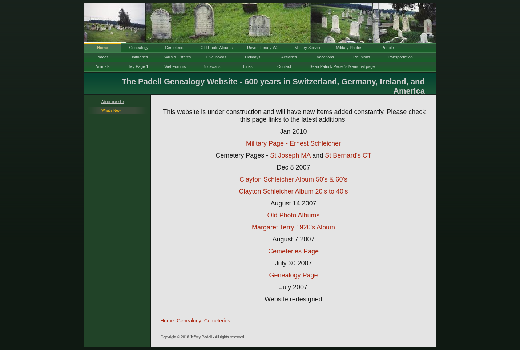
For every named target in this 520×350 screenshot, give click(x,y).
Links (248, 66)
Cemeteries (175, 47)
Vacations (325, 57)
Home (102, 47)
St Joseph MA (290, 155)
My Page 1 (139, 66)
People (388, 47)
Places (102, 57)
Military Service (308, 47)
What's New (111, 111)
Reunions (361, 57)
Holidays (252, 57)
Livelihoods (216, 57)
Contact (284, 66)
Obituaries (139, 57)
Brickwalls (212, 66)
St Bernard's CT (348, 155)
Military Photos (349, 47)
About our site (112, 102)
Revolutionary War (263, 47)
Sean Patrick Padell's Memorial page (342, 66)
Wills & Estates (177, 57)
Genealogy (138, 47)
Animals (102, 66)
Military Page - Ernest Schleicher (293, 143)
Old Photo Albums (217, 47)
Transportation (400, 57)
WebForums (175, 66)
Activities (289, 57)
